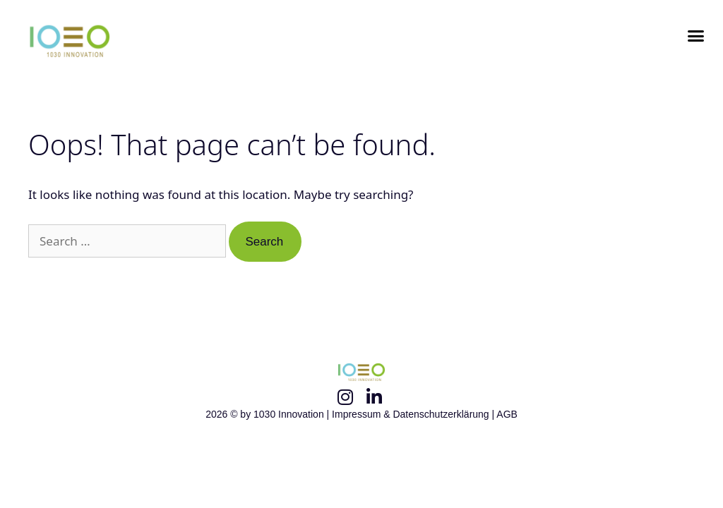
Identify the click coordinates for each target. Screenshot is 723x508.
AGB (507, 414)
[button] (695, 36)
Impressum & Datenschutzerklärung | (414, 414)
